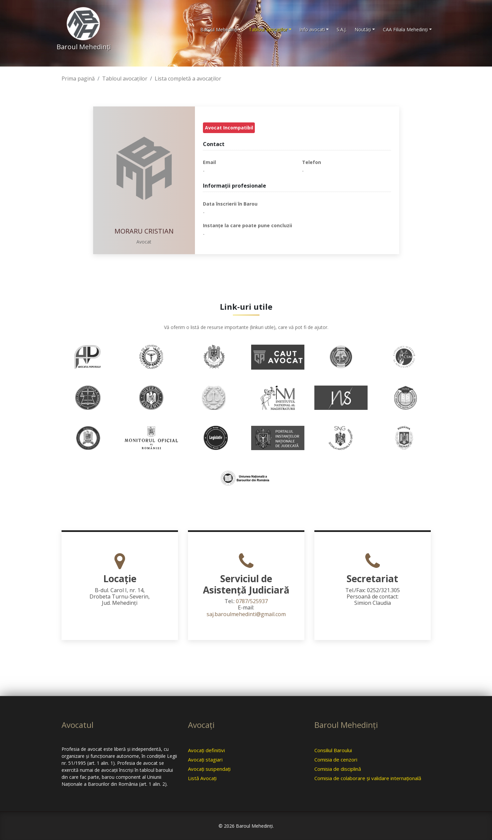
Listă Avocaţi (202, 778)
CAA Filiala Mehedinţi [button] (405, 29)
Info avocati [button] (312, 29)
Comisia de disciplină (337, 768)
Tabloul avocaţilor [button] (268, 29)
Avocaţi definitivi (206, 750)
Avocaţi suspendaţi (209, 768)
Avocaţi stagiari (205, 759)
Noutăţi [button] (363, 29)
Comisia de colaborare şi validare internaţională (367, 778)
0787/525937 (252, 601)
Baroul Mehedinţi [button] (218, 29)
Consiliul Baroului (333, 750)
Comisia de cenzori (335, 759)
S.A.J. (342, 29)
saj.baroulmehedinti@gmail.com (246, 614)
